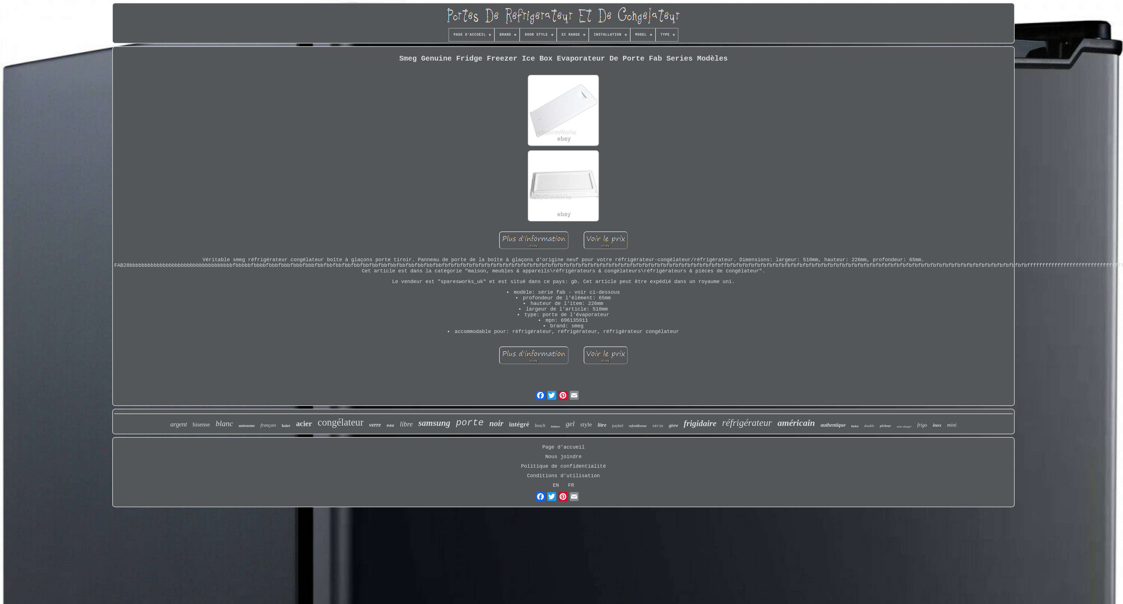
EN (556, 485)
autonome (247, 426)
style (586, 424)
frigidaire (700, 423)
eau (390, 425)
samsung (434, 423)
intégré (519, 424)
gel (570, 424)
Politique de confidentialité (563, 466)
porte (470, 423)
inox (937, 425)
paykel (617, 425)
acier (304, 423)
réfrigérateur (747, 422)
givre (673, 425)
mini (952, 425)
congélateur (340, 422)
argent (178, 424)
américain (796, 423)
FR (571, 485)
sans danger (904, 426)
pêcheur (885, 426)
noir (496, 423)
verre (375, 425)
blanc (224, 423)
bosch (540, 425)
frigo (922, 425)
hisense (201, 424)
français (268, 425)
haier (286, 426)
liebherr (555, 426)
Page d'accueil (563, 447)
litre (601, 425)
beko (855, 426)
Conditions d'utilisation (563, 476)
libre (406, 424)
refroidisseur (638, 426)
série (657, 426)
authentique (833, 425)
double (869, 426)
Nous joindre (563, 457)
